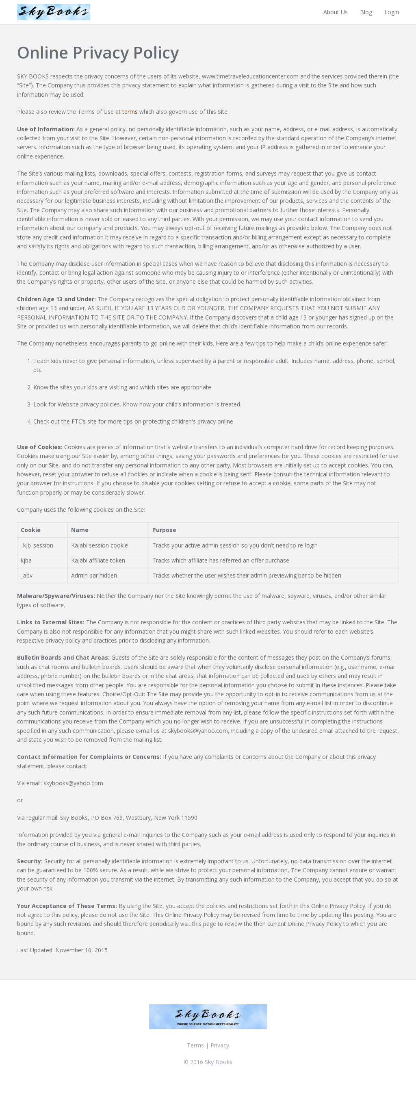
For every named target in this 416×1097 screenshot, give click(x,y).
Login (391, 12)
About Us (335, 12)
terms (130, 111)
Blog (366, 12)
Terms (195, 1045)
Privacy (219, 1045)
